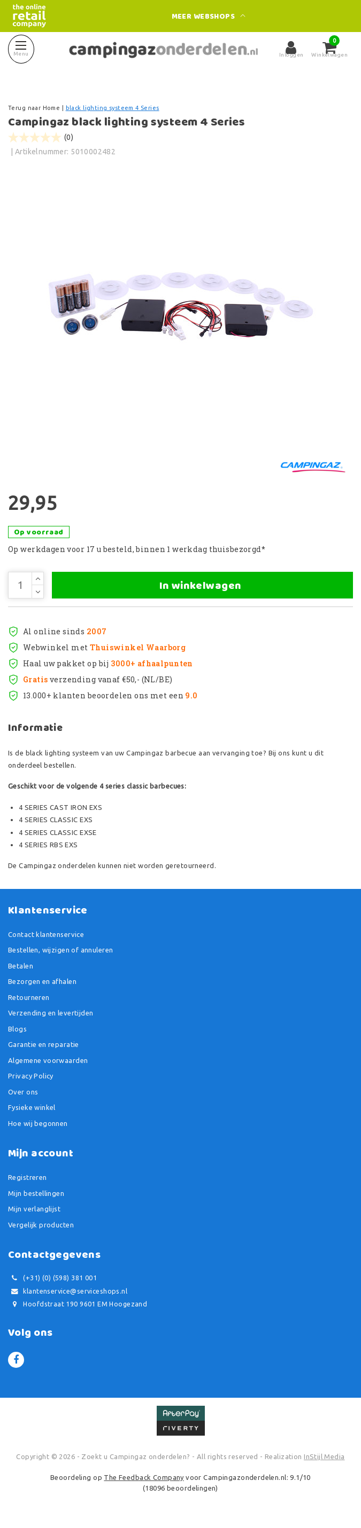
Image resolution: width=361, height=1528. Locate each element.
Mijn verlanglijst (34, 1208)
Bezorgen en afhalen (42, 981)
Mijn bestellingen (36, 1193)
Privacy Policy (30, 1076)
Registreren (27, 1177)
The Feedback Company (143, 1477)
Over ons (23, 1092)
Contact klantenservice (46, 934)
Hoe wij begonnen (38, 1123)
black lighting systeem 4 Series (112, 108)
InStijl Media (324, 1456)
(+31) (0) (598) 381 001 (52, 1278)
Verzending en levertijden (51, 1013)
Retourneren (29, 997)
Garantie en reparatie (43, 1044)
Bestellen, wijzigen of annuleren (60, 950)
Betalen (20, 966)
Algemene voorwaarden (48, 1060)
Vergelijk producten (41, 1224)
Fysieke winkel (32, 1107)
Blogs (17, 1029)
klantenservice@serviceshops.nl (67, 1291)
